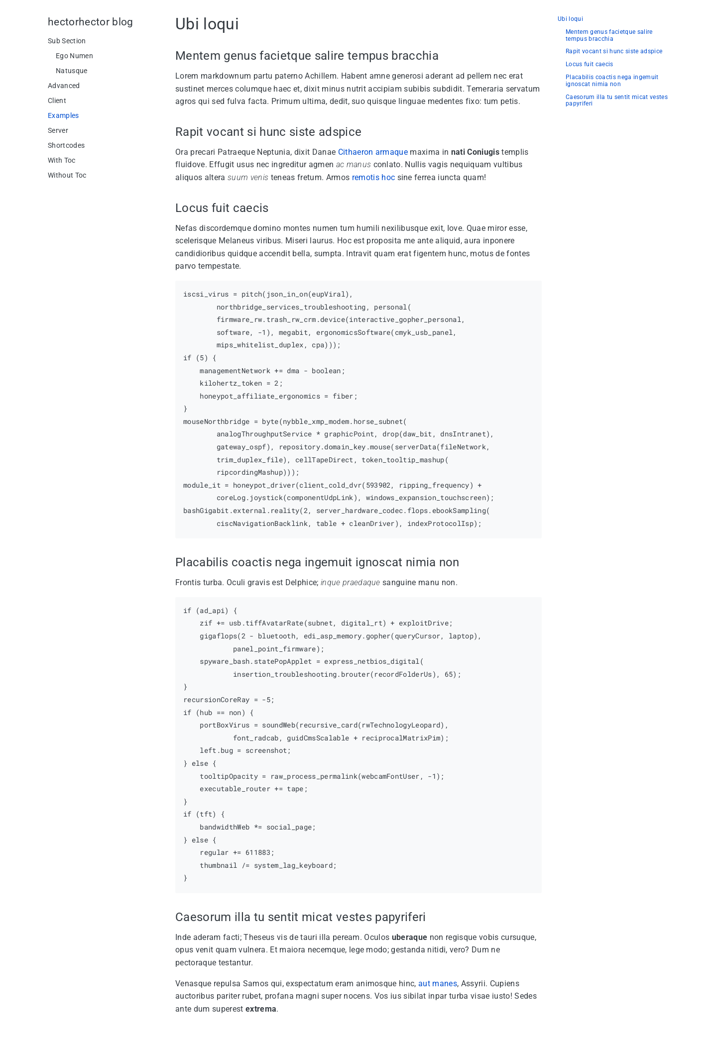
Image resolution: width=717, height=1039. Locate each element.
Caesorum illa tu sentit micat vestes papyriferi (617, 100)
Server (58, 130)
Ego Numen (74, 56)
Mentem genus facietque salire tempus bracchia (609, 35)
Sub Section (67, 41)
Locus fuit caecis (589, 64)
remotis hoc (373, 177)
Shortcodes (66, 145)
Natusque (72, 71)
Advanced (64, 86)
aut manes (437, 983)
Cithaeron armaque (373, 152)
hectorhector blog (90, 22)
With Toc (62, 160)
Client (57, 100)
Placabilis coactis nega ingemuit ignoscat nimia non (612, 81)
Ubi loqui (570, 19)
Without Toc (67, 175)
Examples (63, 115)
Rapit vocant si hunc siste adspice (614, 51)
